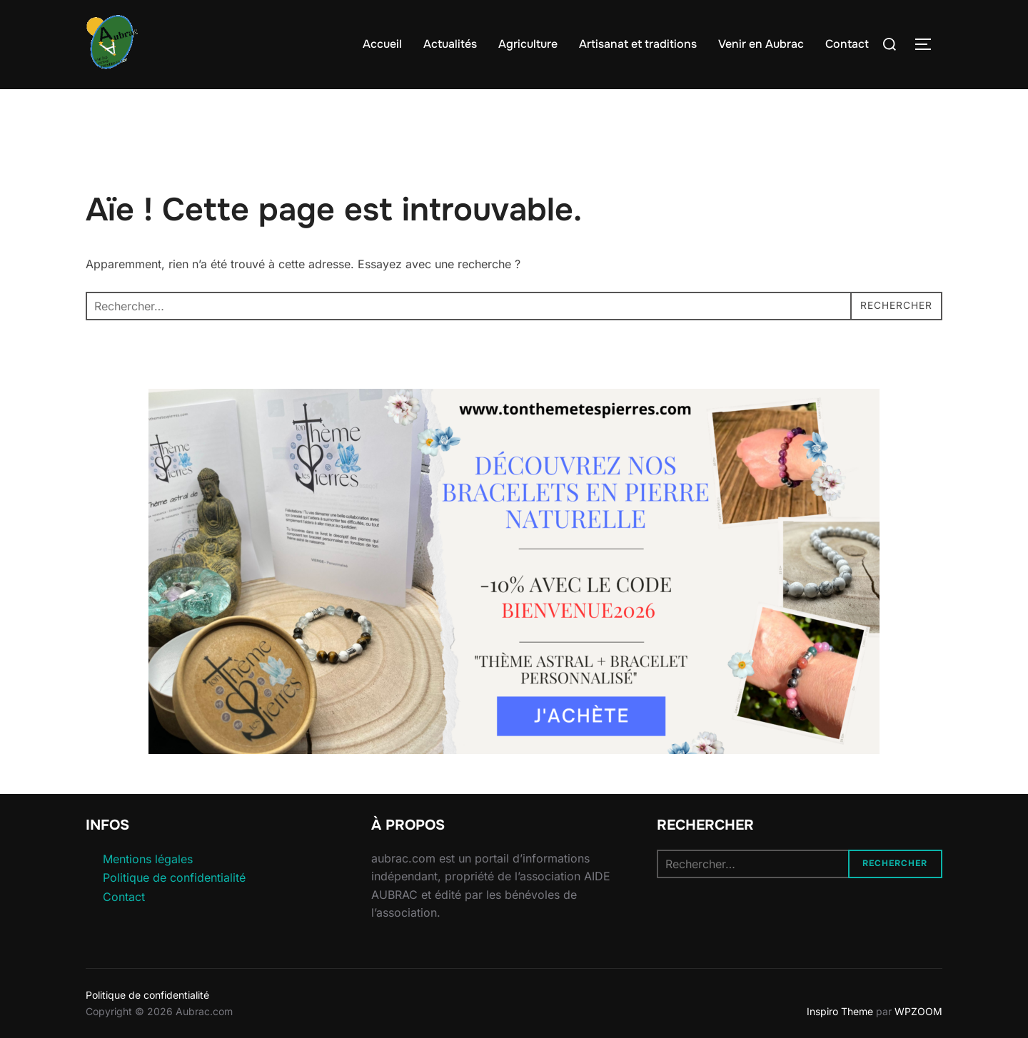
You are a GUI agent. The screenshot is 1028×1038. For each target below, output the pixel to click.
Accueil (382, 43)
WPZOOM (918, 1011)
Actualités (450, 43)
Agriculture (528, 43)
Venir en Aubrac (761, 43)
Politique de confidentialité (174, 877)
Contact (847, 43)
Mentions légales (148, 859)
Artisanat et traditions (638, 43)
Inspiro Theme (840, 1011)
